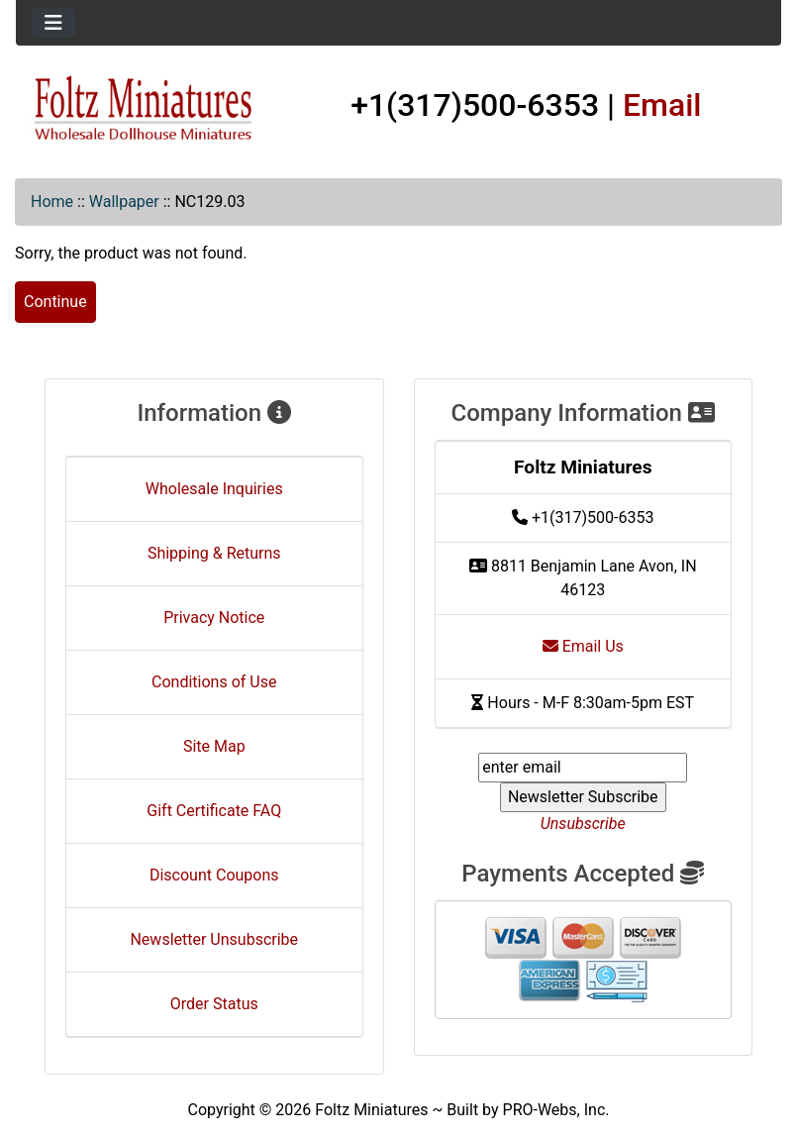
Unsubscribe (583, 823)
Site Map (214, 746)
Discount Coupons (214, 875)
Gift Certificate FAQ (214, 810)
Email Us (583, 646)
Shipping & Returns (214, 553)
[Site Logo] (143, 109)
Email (662, 105)
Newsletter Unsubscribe (214, 939)
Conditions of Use (213, 681)
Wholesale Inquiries (214, 488)
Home (52, 201)
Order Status (214, 1003)
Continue (55, 301)
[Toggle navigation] (53, 23)
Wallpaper (124, 201)
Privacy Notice (213, 617)
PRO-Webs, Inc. (556, 1109)
